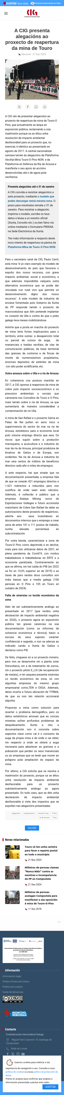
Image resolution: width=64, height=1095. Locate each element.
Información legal (12, 976)
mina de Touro (43, 813)
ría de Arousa (44, 818)
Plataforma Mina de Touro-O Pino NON (31, 247)
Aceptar (50, 1087)
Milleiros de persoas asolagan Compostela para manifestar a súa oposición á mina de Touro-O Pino (41, 898)
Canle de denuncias (13, 992)
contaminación (29, 813)
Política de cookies (13, 986)
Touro (55, 818)
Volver (32, 828)
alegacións (16, 813)
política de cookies (15, 1072)
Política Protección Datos (16, 981)
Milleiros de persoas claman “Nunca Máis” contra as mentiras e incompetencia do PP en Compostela (42, 873)
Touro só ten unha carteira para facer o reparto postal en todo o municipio (41, 851)
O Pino (54, 813)
